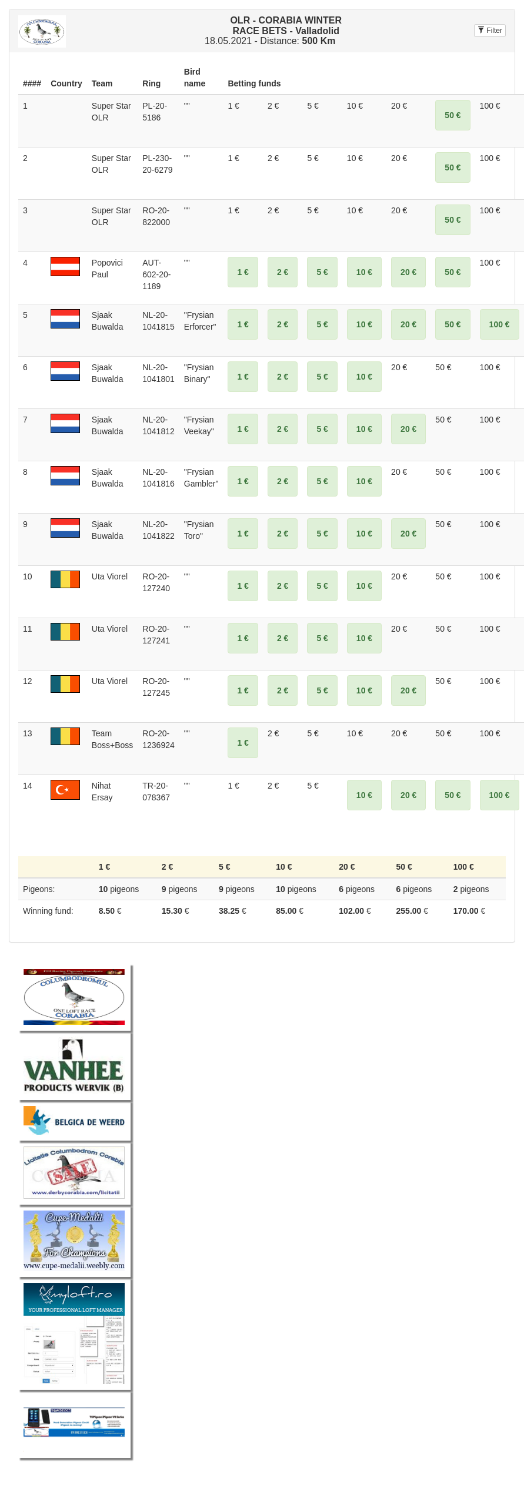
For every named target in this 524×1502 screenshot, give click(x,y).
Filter (490, 30)
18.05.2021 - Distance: (273, 30)
